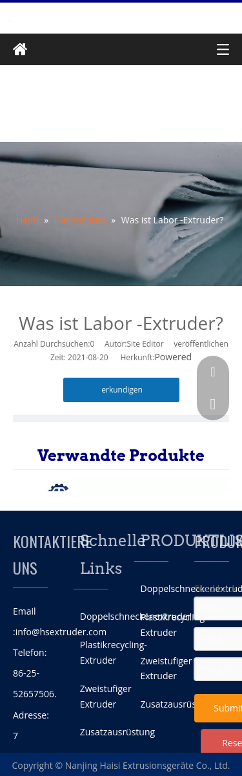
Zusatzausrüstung (117, 732)
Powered (173, 357)
